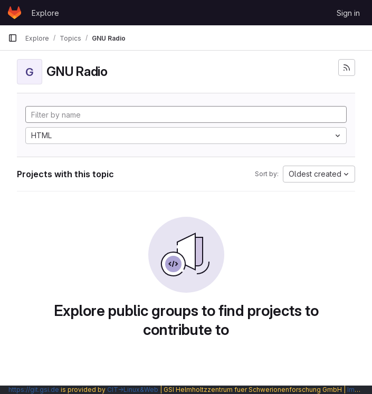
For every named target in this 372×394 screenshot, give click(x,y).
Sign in (348, 12)
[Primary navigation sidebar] (12, 38)
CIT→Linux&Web (132, 389)
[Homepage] (14, 12)
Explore (45, 12)
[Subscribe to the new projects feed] (346, 67)
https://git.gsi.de (33, 389)
